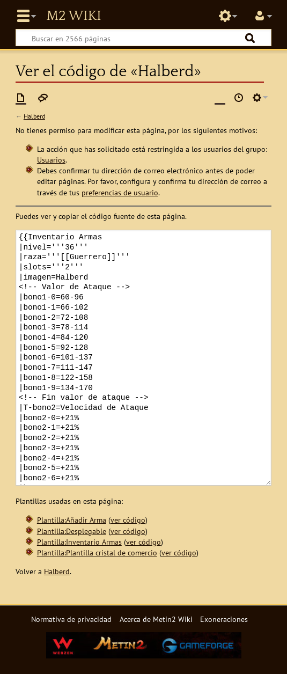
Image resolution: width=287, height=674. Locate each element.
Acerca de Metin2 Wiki (156, 619)
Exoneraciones (224, 619)
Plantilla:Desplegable (71, 531)
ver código (128, 520)
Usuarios (51, 160)
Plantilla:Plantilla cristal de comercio (97, 552)
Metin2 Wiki (73, 16)
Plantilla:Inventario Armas (79, 542)
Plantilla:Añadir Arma (71, 520)
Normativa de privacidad (71, 619)
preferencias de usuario (120, 192)
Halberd (34, 116)
